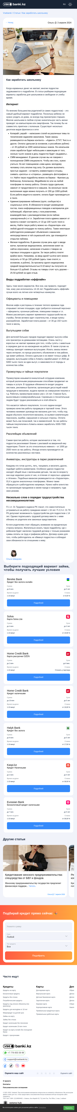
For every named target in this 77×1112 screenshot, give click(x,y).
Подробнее (42, 1107)
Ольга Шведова (14, 559)
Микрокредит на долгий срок (13, 1013)
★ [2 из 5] (41, 1073)
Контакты (7, 1084)
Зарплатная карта (42, 1000)
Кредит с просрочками (11, 1035)
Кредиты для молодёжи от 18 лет (15, 1009)
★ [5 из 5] (53, 1073)
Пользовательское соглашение (15, 1087)
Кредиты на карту (9, 990)
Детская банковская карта (45, 997)
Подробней (38, 603)
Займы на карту (9, 1016)
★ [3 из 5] (45, 1073)
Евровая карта (41, 1004)
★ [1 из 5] (37, 1073)
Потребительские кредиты (12, 1000)
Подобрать (38, 955)
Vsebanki (7, 13)
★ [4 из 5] (49, 1073)
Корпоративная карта (44, 1007)
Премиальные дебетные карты (47, 1014)
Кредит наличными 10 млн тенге (15, 1026)
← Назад (9, 23)
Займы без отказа (9, 1020)
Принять (69, 1108)
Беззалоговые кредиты (11, 994)
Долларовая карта (43, 990)
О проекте (7, 1081)
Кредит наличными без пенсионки (15, 1023)
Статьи (16, 13)
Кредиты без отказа (10, 997)
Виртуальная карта (43, 994)
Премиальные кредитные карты (48, 1011)
